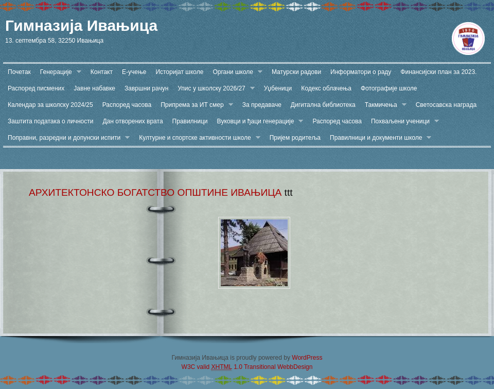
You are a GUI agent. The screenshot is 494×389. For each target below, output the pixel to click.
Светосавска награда (446, 104)
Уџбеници (278, 88)
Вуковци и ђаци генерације (258, 121)
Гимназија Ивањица (81, 25)
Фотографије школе (389, 88)
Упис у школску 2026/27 (213, 88)
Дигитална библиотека (323, 104)
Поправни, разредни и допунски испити (66, 138)
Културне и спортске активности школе (197, 138)
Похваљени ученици (402, 121)
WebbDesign (294, 367)
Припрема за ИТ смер (194, 105)
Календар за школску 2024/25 (50, 104)
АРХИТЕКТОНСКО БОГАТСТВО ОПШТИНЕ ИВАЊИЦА (155, 192)
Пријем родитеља (295, 137)
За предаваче (261, 104)
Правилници (190, 121)
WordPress (307, 357)
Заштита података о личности (50, 121)
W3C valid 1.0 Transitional (229, 367)
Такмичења (383, 105)
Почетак (19, 72)
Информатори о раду (360, 72)
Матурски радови (296, 72)
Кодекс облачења (326, 88)
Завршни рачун (146, 88)
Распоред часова (127, 104)
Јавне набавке (94, 88)
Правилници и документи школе (378, 138)
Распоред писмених (36, 88)
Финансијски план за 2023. (438, 72)
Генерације (58, 72)
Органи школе (235, 72)
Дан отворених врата (132, 121)
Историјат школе (179, 72)
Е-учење (134, 72)
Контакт (102, 72)
